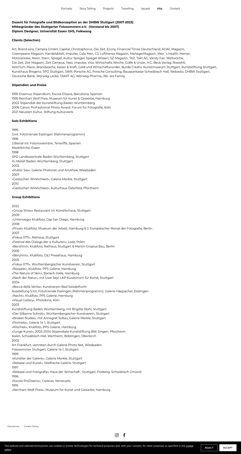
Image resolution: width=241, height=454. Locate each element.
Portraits (66, 8)
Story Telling (88, 8)
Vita (159, 8)
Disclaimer (13, 426)
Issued (145, 8)
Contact (175, 8)
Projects (108, 8)
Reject (209, 447)
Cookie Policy (31, 426)
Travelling (127, 8)
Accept (228, 447)
